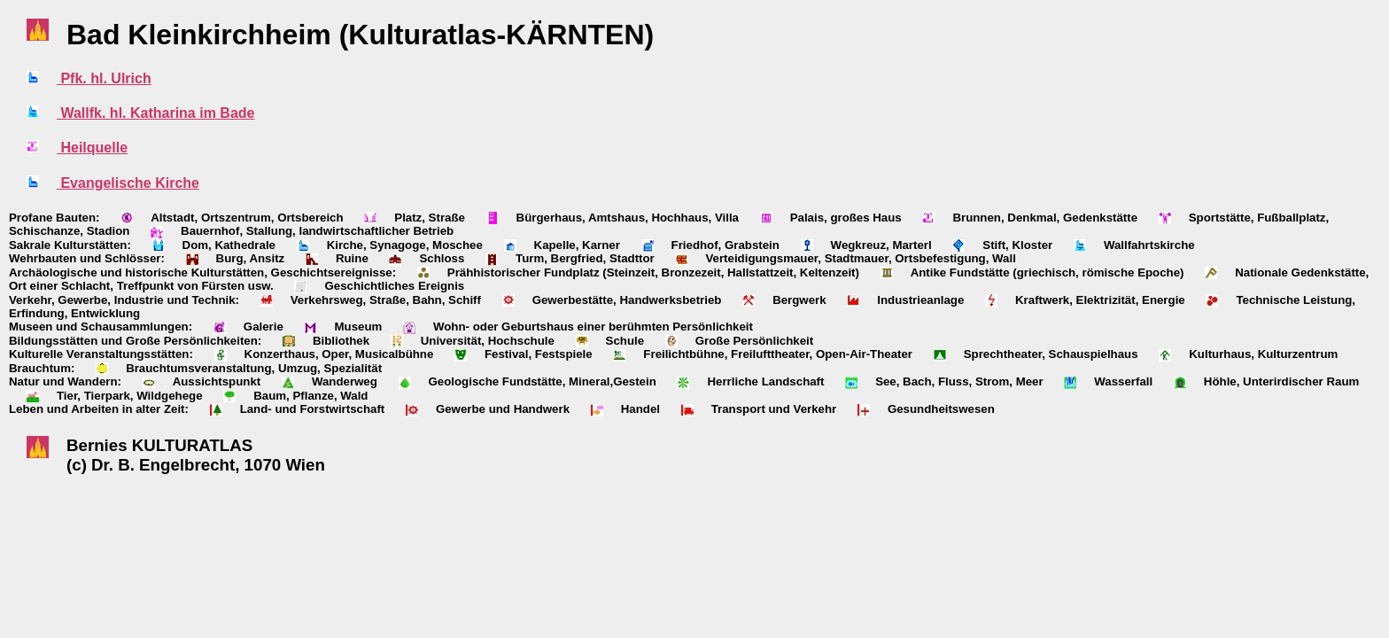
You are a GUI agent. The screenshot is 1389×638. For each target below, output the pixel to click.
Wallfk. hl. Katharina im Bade (155, 113)
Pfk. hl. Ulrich (104, 78)
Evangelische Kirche (128, 183)
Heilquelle (92, 147)
